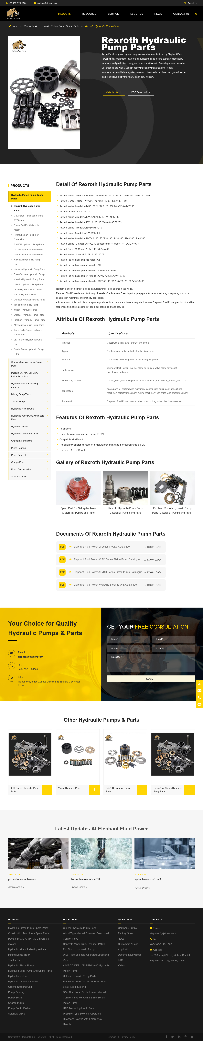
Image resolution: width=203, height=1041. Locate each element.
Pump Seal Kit (18, 455)
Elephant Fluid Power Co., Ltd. (36, 1037)
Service (113, 13)
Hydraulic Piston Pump (22, 408)
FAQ (120, 960)
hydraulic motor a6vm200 (85, 879)
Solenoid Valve (19, 476)
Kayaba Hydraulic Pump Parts (29, 279)
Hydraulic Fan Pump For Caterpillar (26, 237)
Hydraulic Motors (19, 426)
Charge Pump (18, 462)
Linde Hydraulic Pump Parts (28, 289)
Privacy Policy (128, 1037)
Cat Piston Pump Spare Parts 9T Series (28, 217)
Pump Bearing (18, 448)
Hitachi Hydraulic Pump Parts (28, 284)
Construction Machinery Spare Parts (28, 933)
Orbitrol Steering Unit (21, 441)
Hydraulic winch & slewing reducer (27, 949)
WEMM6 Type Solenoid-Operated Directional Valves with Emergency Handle (82, 1019)
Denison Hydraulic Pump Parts (29, 299)
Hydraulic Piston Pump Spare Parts (59, 26)
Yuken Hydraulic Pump (25, 309)
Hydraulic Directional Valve (24, 433)
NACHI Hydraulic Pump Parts (29, 254)
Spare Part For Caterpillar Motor (27, 227)
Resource (89, 13)
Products (64, 13)
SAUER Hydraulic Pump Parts (29, 244)
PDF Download (140, 92)
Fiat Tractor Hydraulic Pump (78, 949)
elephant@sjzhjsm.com (47, 3)
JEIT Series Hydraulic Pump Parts (28, 341)
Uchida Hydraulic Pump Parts (29, 249)
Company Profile (127, 928)
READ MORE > (16, 888)
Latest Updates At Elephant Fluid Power (101, 829)
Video (121, 965)
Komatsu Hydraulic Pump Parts (29, 269)
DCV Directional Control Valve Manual (84, 992)
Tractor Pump (18, 401)
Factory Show (126, 933)
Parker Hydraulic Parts (25, 294)
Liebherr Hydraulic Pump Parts (29, 320)
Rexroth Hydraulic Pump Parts (102, 26)
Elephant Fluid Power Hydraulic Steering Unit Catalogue (105, 584)
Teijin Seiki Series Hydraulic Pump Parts (28, 332)
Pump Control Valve (21, 469)
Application (124, 949)
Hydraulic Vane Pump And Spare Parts (30, 971)
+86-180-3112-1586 (18, 3)
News (158, 13)
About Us (136, 13)
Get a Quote (114, 92)
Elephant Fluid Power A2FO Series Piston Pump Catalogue (107, 559)
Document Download (130, 955)
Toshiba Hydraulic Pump (26, 304)
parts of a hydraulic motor (22, 879)
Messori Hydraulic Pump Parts (29, 325)
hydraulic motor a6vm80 (148, 879)
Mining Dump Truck (21, 394)
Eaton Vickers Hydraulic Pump (29, 274)
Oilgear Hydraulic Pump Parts (29, 315)
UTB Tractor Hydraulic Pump (79, 1008)
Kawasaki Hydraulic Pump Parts (27, 261)
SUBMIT (151, 678)
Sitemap (112, 1037)
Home (15, 26)
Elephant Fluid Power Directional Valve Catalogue (102, 546)
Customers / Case (128, 944)
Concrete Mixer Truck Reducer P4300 (84, 944)
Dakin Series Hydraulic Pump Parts (29, 351)
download (152, 547)
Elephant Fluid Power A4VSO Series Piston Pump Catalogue (108, 572)
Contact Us (181, 13)
